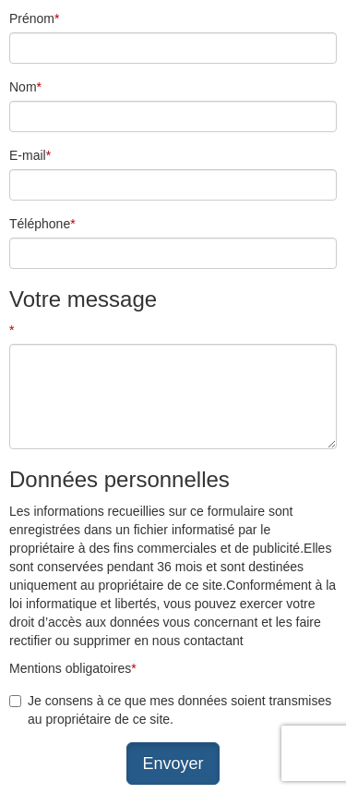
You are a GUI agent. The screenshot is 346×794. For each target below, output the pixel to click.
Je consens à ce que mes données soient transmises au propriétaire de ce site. (179, 710)
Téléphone (42, 223)
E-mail (30, 155)
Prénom (34, 18)
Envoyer (172, 763)
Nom (25, 86)
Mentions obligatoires (73, 668)
